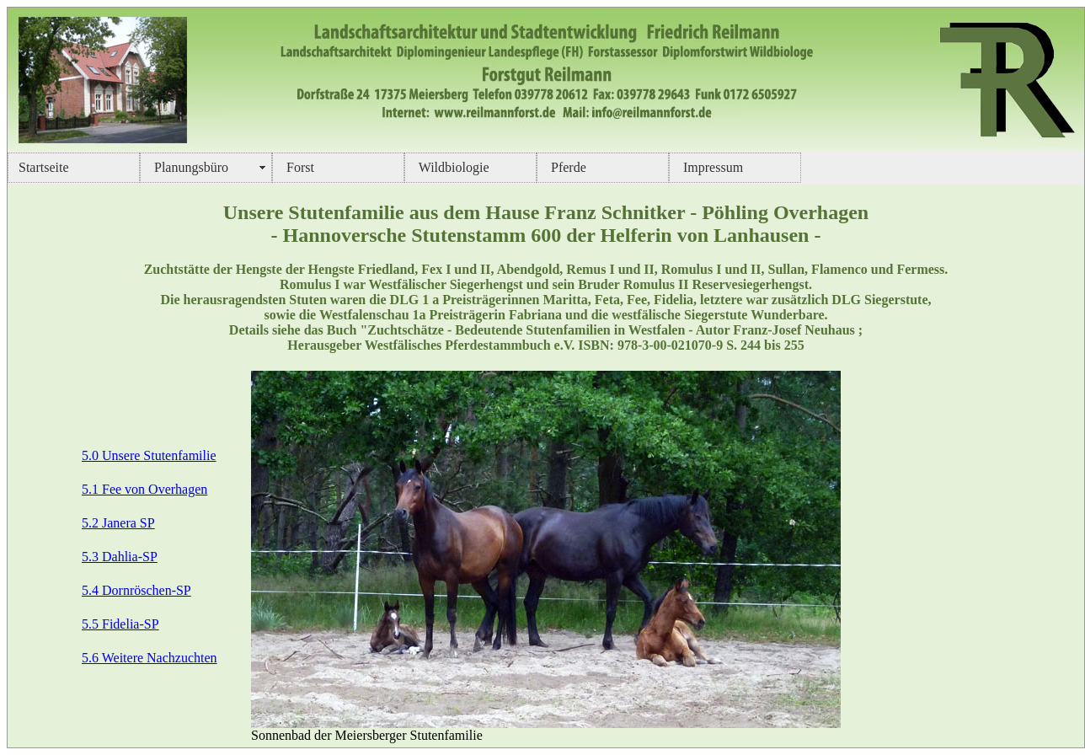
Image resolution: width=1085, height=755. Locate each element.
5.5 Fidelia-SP (120, 624)
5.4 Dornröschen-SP (136, 590)
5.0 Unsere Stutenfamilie (149, 455)
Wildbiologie (452, 167)
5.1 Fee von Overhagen (144, 489)
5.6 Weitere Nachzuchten (149, 658)
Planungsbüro (189, 167)
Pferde (567, 167)
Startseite (44, 167)
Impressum (711, 167)
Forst (298, 167)
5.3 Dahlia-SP (120, 556)
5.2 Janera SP (118, 523)
